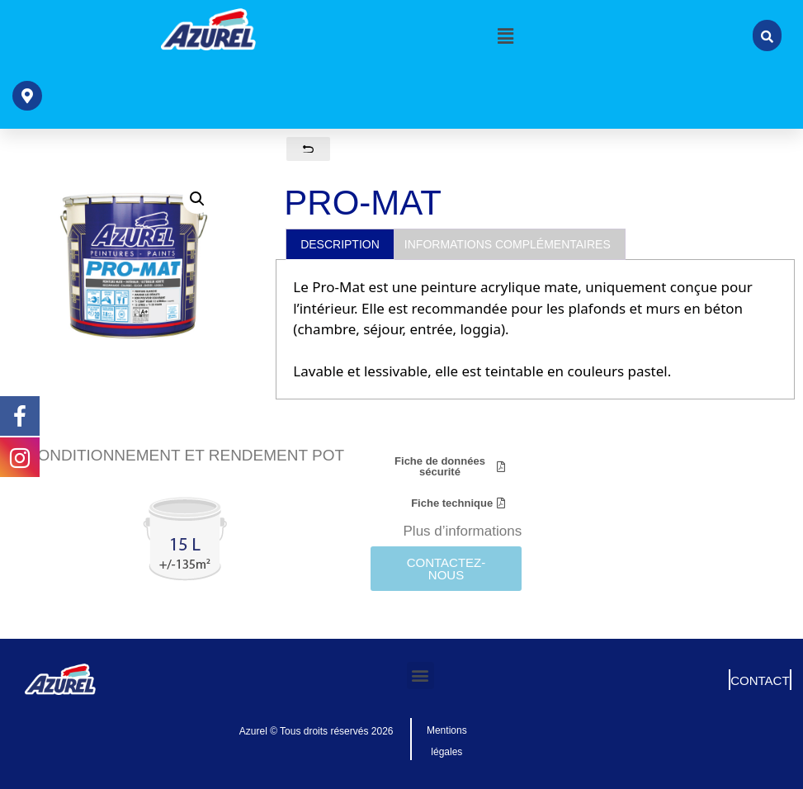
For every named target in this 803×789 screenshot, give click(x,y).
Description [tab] (340, 244)
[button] (506, 35)
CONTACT (759, 680)
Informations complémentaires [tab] (507, 244)
